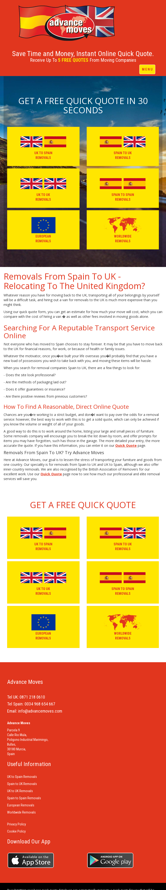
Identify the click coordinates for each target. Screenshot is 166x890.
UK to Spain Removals (22, 777)
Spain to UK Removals (22, 784)
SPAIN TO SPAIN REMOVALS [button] (122, 188)
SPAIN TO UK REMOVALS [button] (122, 146)
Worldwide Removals (21, 812)
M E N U (147, 69)
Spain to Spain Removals (24, 798)
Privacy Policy (16, 824)
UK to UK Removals (20, 791)
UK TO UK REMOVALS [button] (43, 188)
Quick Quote (126, 445)
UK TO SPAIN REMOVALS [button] (43, 146)
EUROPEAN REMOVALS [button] (43, 229)
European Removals (20, 805)
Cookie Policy (16, 831)
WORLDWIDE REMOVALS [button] (122, 229)
